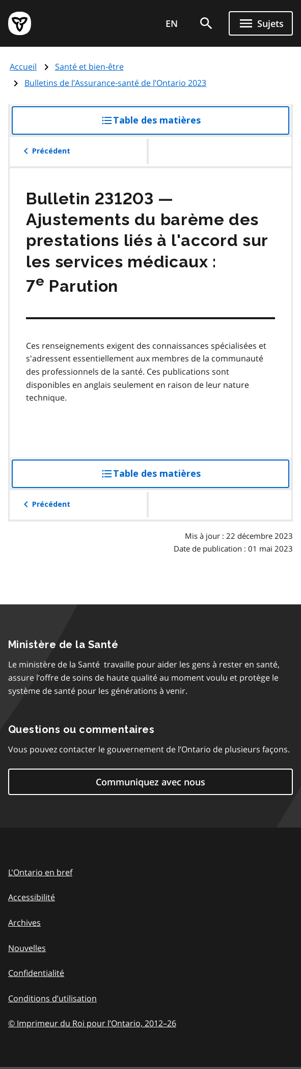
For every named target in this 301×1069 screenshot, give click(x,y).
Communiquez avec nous (150, 782)
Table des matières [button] (171, 124)
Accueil (23, 66)
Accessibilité (31, 897)
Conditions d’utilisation (52, 998)
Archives (24, 922)
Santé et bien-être (89, 66)
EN (172, 23)
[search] (206, 23)
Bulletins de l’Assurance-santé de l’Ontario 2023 (115, 82)
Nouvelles (27, 948)
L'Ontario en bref (40, 872)
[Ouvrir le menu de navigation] (261, 23)
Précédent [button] (45, 151)
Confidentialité (36, 973)
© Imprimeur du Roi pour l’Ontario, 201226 (92, 1023)
